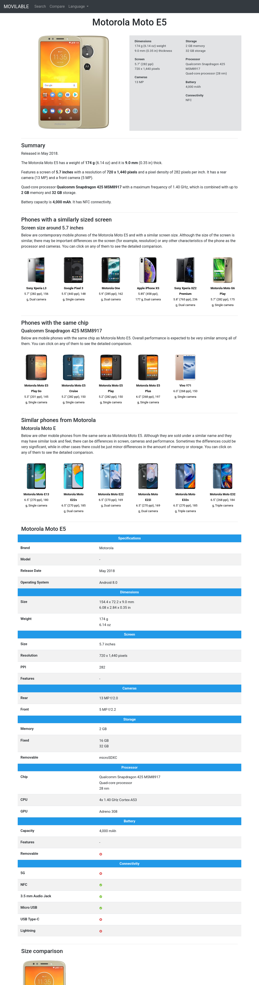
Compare (57, 6)
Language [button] (77, 6)
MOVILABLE (16, 6)
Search (40, 6)
